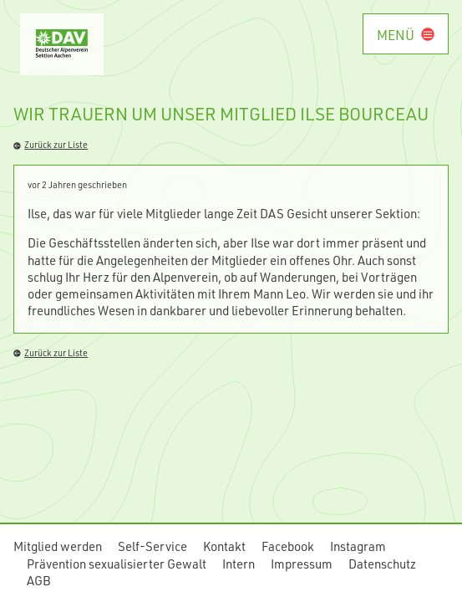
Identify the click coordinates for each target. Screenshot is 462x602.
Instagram (358, 546)
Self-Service (152, 546)
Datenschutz (382, 563)
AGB (39, 580)
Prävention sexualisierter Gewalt (116, 563)
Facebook (287, 546)
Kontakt (224, 546)
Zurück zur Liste (50, 144)
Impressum (302, 563)
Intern (238, 563)
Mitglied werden (57, 546)
